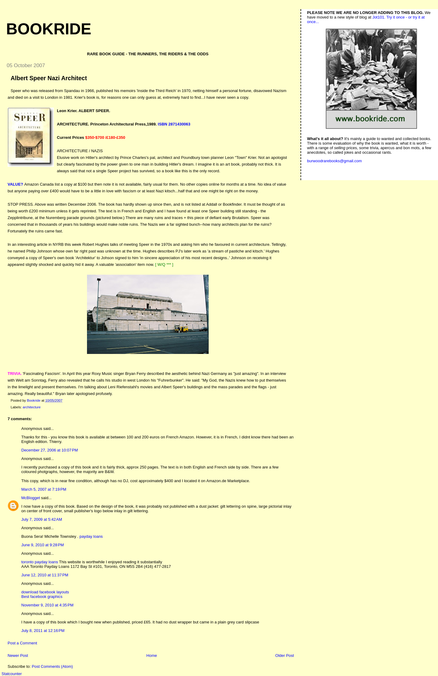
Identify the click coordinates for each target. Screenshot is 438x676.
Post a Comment (22, 643)
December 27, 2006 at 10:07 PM (49, 450)
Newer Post (18, 655)
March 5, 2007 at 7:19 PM (43, 489)
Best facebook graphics (41, 596)
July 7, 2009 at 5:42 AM (41, 519)
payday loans (91, 536)
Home (151, 655)
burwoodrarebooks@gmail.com (334, 161)
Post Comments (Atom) (52, 666)
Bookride (48, 29)
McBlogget (30, 498)
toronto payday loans (39, 562)
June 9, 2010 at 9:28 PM (42, 545)
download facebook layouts (45, 592)
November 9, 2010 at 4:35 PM (47, 605)
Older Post (284, 655)
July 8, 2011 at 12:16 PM (42, 630)
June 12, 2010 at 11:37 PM (44, 575)
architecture (32, 407)
